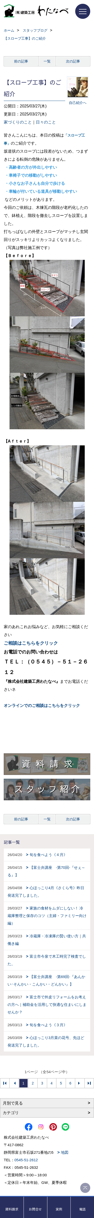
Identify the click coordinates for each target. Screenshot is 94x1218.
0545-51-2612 (26, 1160)
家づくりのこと (18, 122)
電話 (82, 1209)
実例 (59, 1209)
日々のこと (46, 122)
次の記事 (73, 61)
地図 (64, 1152)
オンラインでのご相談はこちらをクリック (42, 705)
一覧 (47, 61)
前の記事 (21, 61)
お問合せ (35, 1209)
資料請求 (11, 1209)
